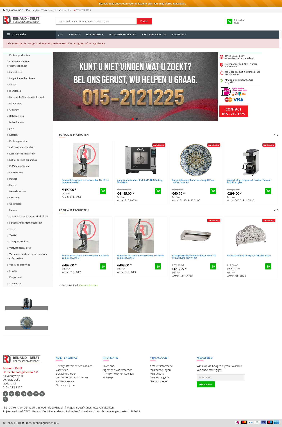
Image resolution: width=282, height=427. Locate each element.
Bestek (11, 84)
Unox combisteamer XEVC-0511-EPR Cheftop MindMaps (140, 181)
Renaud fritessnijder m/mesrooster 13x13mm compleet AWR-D (140, 256)
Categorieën (16, 34)
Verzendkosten (88, 285)
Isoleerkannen (15, 122)
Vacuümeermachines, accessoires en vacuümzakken (27, 256)
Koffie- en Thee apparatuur (22, 159)
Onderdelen (14, 203)
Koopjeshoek (15, 277)
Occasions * (179, 34)
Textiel (12, 235)
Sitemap (108, 377)
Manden (12, 178)
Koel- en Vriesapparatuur (21, 153)
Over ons (74, 34)
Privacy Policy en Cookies (118, 373)
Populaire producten (154, 34)
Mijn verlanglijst (159, 377)
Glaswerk (13, 109)
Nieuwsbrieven (159, 381)
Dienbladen (14, 90)
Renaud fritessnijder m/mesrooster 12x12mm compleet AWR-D (85, 181)
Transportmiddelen (18, 241)
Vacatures (62, 370)
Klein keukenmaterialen (20, 147)
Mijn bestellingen (160, 370)
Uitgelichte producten (122, 34)
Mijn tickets (157, 373)
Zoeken (144, 21)
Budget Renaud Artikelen (21, 78)
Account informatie (161, 366)
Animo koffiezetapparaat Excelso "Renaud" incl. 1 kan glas (249, 181)
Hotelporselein (15, 116)
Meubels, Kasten (16, 191)
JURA (60, 34)
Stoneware (14, 283)
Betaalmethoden (66, 373)
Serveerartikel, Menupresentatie (24, 222)
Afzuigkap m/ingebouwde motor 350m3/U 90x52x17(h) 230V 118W (194, 256)
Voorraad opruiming (18, 264)
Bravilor (12, 271)
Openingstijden (65, 385)
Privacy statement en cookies (74, 366)
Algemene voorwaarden (117, 370)
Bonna (26, 328)
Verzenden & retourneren (72, 377)
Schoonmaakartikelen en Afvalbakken (27, 216)
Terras (11, 229)
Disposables (14, 103)
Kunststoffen (15, 172)
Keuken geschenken (18, 55)
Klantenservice (94, 34)
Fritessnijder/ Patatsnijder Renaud (25, 97)
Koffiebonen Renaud (18, 166)
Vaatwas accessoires (19, 247)
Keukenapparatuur (17, 141)
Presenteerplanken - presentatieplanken (18, 63)
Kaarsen (12, 134)
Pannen (12, 210)
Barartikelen (14, 72)
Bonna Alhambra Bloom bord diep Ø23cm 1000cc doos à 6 (193, 181)
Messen (12, 185)
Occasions (13, 197)
